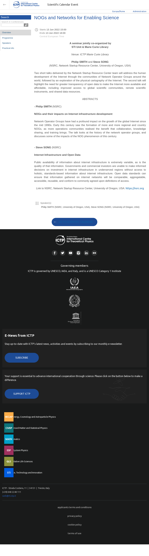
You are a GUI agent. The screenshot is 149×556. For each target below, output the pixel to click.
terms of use (74, 533)
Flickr (94, 253)
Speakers (6, 43)
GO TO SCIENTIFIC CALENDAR (76, 222)
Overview (6, 32)
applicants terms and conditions (75, 507)
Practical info (8, 48)
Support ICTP (21, 393)
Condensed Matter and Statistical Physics (27, 428)
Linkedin (86, 253)
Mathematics (14, 439)
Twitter (62, 253)
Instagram (78, 253)
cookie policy (74, 524)
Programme (7, 38)
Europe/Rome (118, 11)
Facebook (54, 253)
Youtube (70, 253)
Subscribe (21, 357)
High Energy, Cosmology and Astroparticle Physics (32, 417)
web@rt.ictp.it (9, 496)
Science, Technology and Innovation (25, 472)
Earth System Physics (18, 450)
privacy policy (74, 516)
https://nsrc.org (135, 188)
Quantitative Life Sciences (20, 461)
